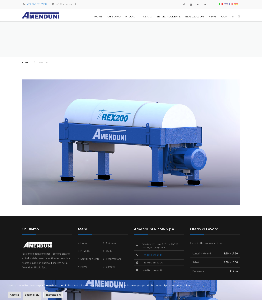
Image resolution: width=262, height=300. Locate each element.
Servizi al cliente (168, 16)
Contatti (227, 16)
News (213, 16)
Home (98, 16)
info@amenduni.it (66, 3)
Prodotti (131, 16)
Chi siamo (114, 16)
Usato (147, 16)
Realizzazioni (194, 16)
